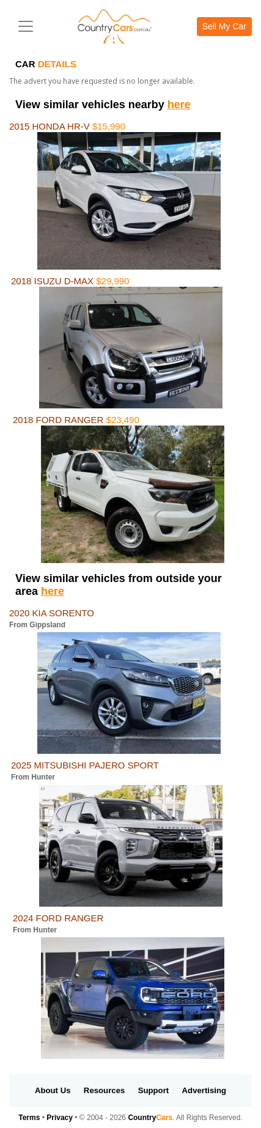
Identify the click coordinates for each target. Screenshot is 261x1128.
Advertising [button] (204, 1090)
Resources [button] (104, 1090)
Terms (29, 1117)
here (179, 104)
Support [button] (153, 1090)
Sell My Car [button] (224, 26)
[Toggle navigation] (25, 26)
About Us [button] (53, 1090)
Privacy (59, 1117)
